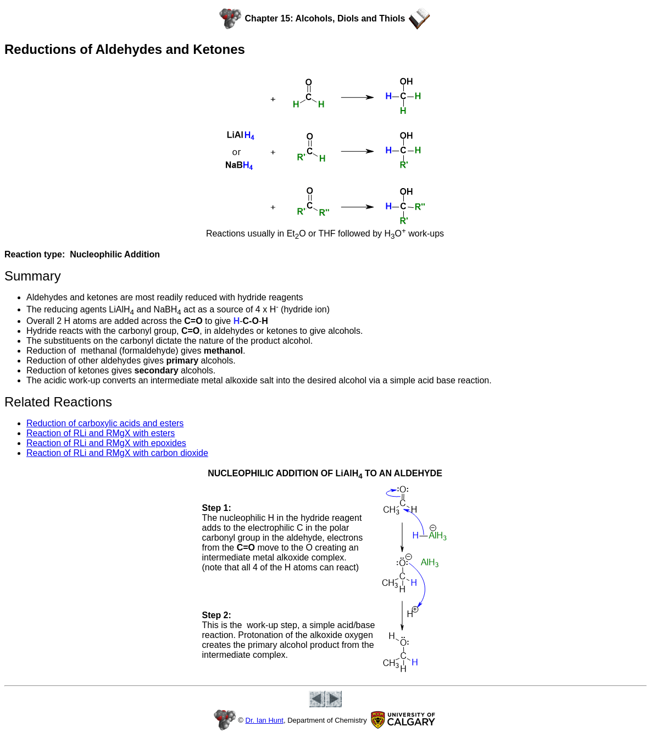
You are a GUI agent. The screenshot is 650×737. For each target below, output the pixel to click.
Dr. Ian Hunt (265, 720)
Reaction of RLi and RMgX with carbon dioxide (117, 453)
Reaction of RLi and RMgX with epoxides (106, 443)
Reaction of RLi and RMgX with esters (100, 433)
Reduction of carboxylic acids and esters (105, 423)
